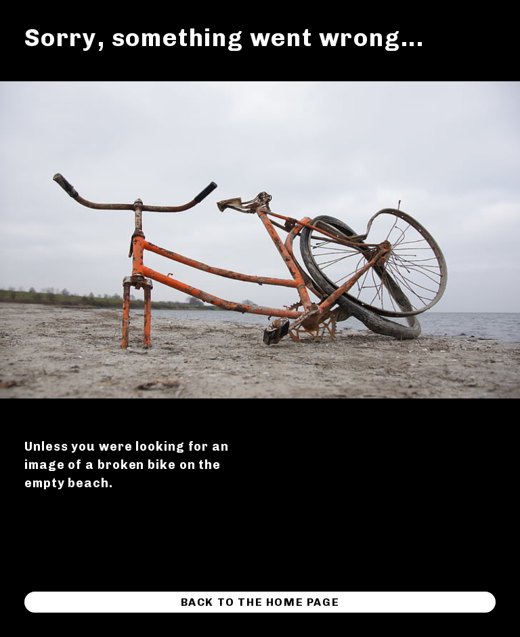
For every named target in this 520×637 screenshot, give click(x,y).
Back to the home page (260, 602)
